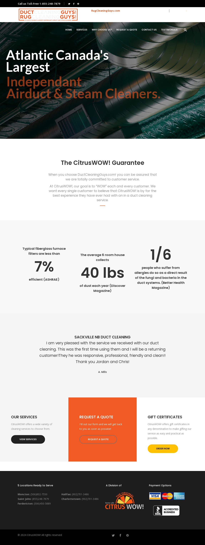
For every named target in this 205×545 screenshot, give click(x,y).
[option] (102, 354)
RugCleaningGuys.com (105, 10)
